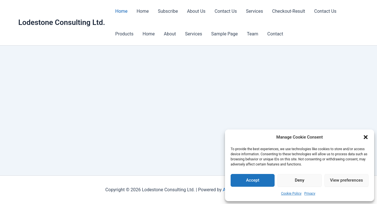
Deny (299, 180)
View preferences (346, 180)
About (170, 34)
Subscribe (168, 11)
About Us (196, 11)
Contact (275, 34)
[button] (365, 137)
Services (254, 11)
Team (252, 34)
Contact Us (225, 11)
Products (124, 34)
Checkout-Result (288, 11)
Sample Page (224, 34)
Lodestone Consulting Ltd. (61, 22)
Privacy (309, 194)
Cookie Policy (291, 194)
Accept (252, 180)
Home (121, 11)
